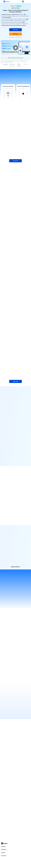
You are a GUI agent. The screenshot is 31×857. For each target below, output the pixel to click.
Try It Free (15, 29)
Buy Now (15, 34)
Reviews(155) (12, 37)
